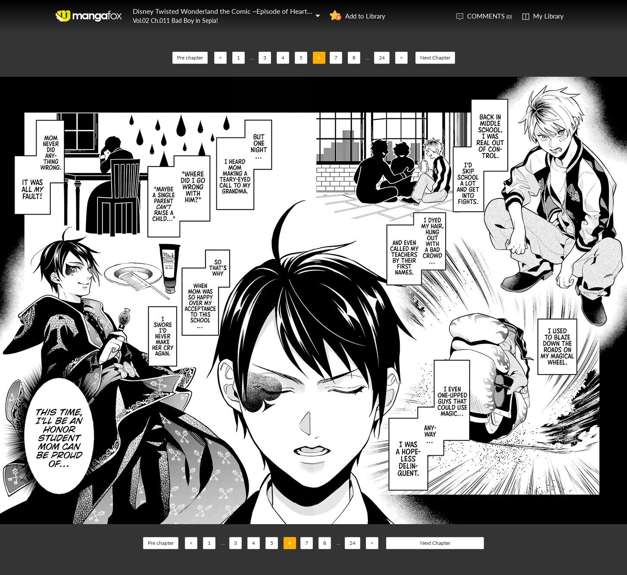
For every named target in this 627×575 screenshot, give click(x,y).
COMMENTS (489, 16)
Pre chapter (190, 57)
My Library (548, 16)
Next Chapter (435, 57)
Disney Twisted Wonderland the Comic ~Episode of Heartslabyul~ (232, 11)
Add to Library (365, 16)
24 (382, 57)
